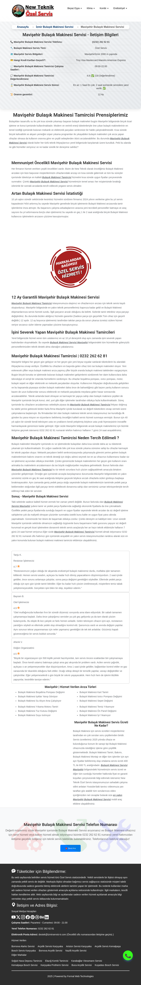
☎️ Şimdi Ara (70, 848)
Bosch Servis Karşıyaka (23, 950)
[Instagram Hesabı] (23, 918)
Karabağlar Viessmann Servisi (86, 961)
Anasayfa (23, 26)
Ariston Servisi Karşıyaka (79, 946)
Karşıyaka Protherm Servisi (55, 965)
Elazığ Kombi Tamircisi (56, 961)
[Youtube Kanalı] (13, 918)
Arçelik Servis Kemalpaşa (108, 946)
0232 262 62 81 (46, 928)
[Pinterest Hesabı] (32, 918)
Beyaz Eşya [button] (75, 8)
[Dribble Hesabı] (37, 918)
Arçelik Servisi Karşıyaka (50, 946)
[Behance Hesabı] (42, 918)
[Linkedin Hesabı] (47, 918)
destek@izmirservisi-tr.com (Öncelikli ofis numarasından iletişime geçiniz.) (76, 934)
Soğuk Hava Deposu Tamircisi (26, 961)
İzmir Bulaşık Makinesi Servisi (54, 26)
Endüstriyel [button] (120, 8)
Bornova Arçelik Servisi (50, 950)
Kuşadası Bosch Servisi (107, 965)
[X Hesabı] (18, 918)
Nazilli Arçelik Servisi (75, 950)
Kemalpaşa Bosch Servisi (24, 965)
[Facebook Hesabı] (28, 918)
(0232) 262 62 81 (101, 42)
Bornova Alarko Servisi (23, 946)
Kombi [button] (104, 8)
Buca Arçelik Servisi (81, 965)
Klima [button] (91, 8)
